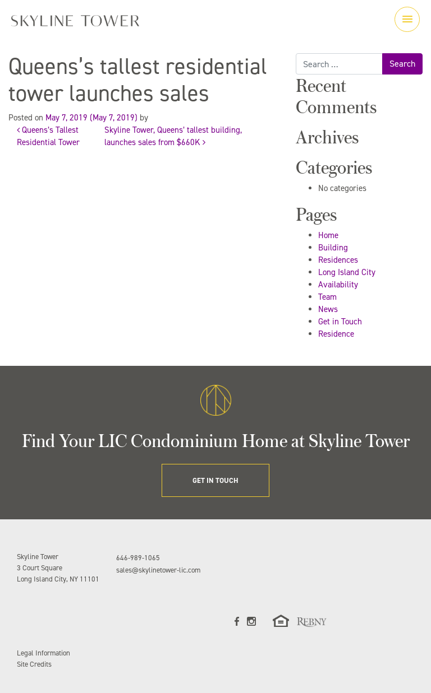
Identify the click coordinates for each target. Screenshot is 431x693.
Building (333, 247)
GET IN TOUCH (215, 480)
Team (327, 297)
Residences (338, 260)
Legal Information (43, 653)
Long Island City (346, 272)
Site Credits (34, 664)
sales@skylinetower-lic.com (158, 570)
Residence (336, 333)
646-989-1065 (138, 557)
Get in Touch (340, 321)
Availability (338, 284)
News (328, 309)
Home (328, 235)
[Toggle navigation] (407, 19)
